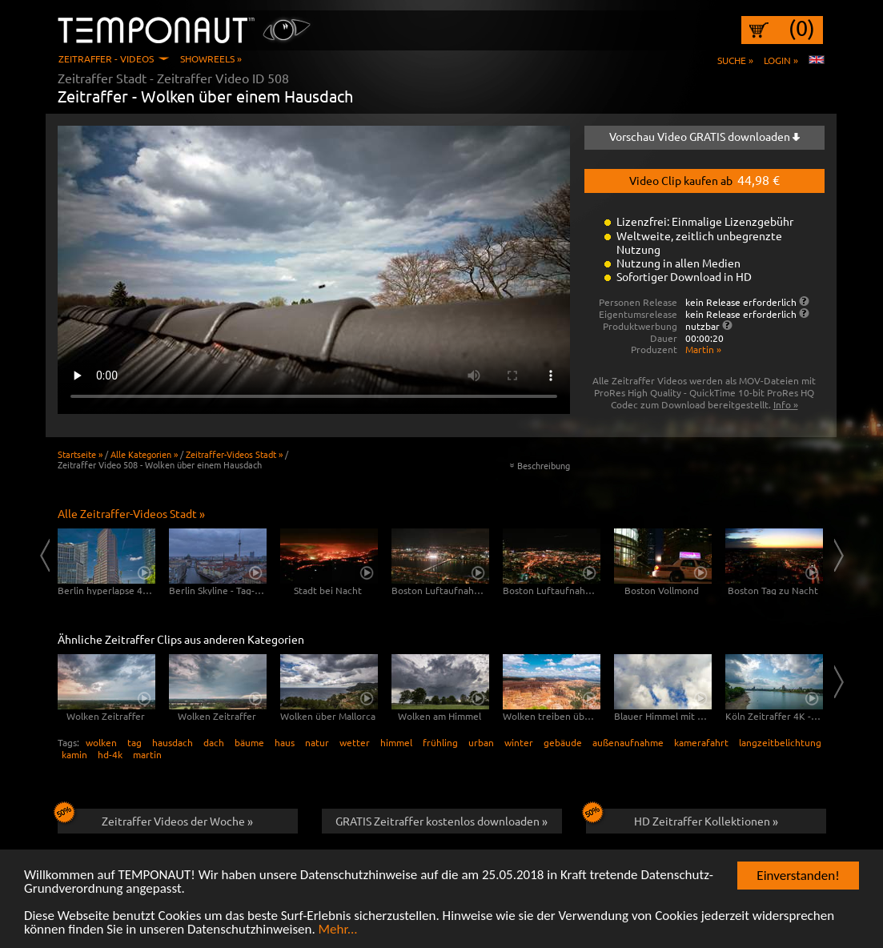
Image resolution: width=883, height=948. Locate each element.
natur (317, 742)
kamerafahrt (701, 742)
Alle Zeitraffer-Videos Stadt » (131, 513)
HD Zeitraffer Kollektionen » (682, 818)
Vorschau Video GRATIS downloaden (704, 136)
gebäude (563, 742)
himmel (396, 742)
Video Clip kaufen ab (704, 179)
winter (518, 742)
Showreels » (211, 58)
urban (481, 742)
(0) (802, 28)
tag (134, 742)
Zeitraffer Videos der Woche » (156, 818)
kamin (74, 754)
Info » (785, 404)
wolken (101, 742)
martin (147, 754)
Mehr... (338, 930)
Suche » (735, 60)
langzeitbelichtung (780, 742)
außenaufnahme (628, 742)
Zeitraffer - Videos (106, 58)
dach (213, 742)
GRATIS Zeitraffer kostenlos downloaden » (441, 820)
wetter (354, 742)
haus (285, 742)
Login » (781, 60)
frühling (440, 742)
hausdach (172, 742)
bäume (249, 742)
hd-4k (110, 754)
